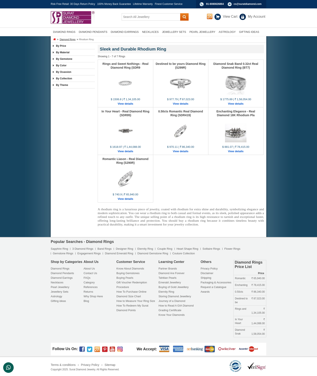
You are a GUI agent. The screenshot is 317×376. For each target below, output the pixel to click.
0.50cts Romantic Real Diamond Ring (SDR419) (180, 113)
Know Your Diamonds (171, 314)
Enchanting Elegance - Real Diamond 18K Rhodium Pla (235, 113)
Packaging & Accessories (216, 282)
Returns (88, 291)
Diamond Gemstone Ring (152, 253)
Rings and (240, 308)
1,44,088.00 (258, 322)
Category (89, 282)
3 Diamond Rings (82, 248)
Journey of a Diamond (171, 301)
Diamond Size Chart (128, 296)
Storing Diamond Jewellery (174, 296)
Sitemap (110, 365)
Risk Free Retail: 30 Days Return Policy (73, 4)
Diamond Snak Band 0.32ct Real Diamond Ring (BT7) (235, 65)
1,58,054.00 (258, 332)
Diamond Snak (240, 331)
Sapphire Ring (59, 248)
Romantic (240, 278)
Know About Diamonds (130, 268)
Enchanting (241, 285)
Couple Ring (164, 248)
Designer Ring (124, 248)
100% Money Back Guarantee (114, 4)
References (90, 287)
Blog (86, 301)
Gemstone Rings (63, 253)
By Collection (64, 78)
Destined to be (241, 300)
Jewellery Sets (59, 291)
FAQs (87, 277)
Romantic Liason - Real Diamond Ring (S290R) (126, 160)
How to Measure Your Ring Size (135, 301)
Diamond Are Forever (171, 273)
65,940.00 (258, 278)
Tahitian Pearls (167, 277)
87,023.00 (258, 298)
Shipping (206, 277)
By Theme (62, 85)
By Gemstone (64, 58)
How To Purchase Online (131, 291)
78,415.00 (258, 285)
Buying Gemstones (128, 273)
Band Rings (104, 248)
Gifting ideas (58, 301)
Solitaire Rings (211, 248)
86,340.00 (258, 291)
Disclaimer (207, 273)
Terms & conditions (63, 365)
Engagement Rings (89, 253)
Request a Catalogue (213, 287)
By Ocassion (63, 72)
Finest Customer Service (168, 4)
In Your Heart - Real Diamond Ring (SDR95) (125, 113)
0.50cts (239, 291)
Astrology (56, 296)
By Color (61, 65)
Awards (205, 291)
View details (125, 103)
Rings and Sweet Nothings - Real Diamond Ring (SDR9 (126, 65)
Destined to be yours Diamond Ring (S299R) (180, 65)
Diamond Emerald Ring (119, 253)
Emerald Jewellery (169, 282)
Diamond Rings (67, 39)
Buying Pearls (124, 277)
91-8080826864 (215, 4)
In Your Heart (239, 321)
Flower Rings (232, 248)
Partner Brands (167, 268)
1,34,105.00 (258, 311)
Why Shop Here (93, 296)
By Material (62, 52)
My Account (256, 16)
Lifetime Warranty (143, 4)
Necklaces (57, 282)
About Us (89, 268)
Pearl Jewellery (60, 287)
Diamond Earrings (62, 277)
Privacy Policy (209, 268)
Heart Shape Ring (187, 248)
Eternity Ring (145, 248)
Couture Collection (183, 253)
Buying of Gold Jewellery (173, 287)
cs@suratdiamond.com (247, 4)
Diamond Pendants (62, 273)
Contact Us (90, 273)
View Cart (230, 16)
